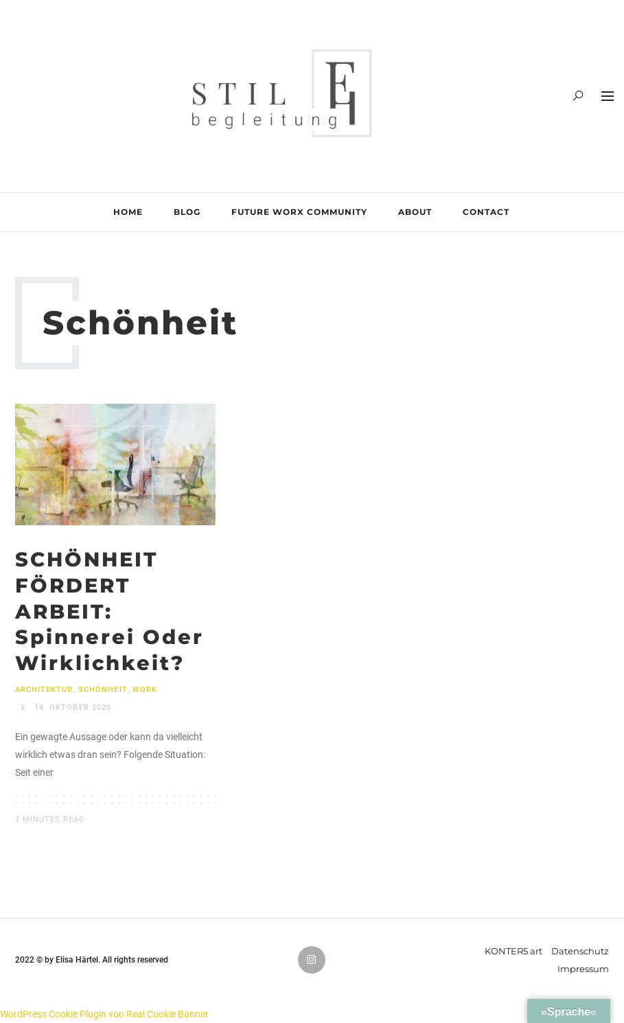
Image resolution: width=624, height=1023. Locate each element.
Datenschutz (580, 950)
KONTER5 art (513, 950)
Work (144, 689)
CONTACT (486, 212)
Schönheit (103, 689)
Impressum (583, 968)
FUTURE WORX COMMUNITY (299, 212)
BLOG (187, 212)
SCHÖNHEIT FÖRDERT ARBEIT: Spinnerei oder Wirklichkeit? (109, 611)
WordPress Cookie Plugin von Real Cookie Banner (104, 1014)
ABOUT (415, 212)
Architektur (44, 689)
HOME (128, 212)
